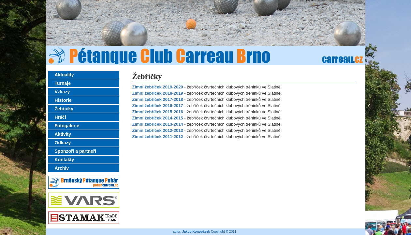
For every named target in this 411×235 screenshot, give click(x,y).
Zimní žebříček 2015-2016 (157, 111)
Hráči (60, 117)
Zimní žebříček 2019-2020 (157, 87)
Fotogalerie (67, 125)
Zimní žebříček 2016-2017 (157, 105)
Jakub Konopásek (196, 231)
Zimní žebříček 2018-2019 (157, 93)
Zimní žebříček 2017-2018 (157, 99)
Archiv (62, 168)
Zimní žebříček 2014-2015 (157, 118)
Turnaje (63, 83)
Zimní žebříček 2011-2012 (157, 136)
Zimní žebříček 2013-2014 (157, 124)
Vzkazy (62, 91)
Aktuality (64, 74)
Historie (63, 100)
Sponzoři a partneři (75, 151)
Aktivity (63, 134)
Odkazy (63, 142)
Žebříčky (64, 108)
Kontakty (64, 159)
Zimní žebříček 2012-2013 (157, 130)
